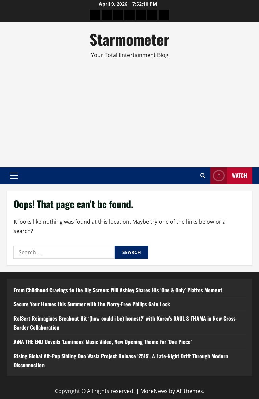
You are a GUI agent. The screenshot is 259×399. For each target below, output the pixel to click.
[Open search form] (202, 175)
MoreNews (154, 391)
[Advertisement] (129, 110)
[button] (14, 176)
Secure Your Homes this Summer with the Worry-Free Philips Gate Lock (91, 304)
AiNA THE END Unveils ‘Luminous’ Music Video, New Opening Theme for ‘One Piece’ (102, 342)
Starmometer (129, 39)
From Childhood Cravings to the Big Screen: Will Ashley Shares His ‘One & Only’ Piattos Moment (117, 290)
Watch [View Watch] (228, 175)
